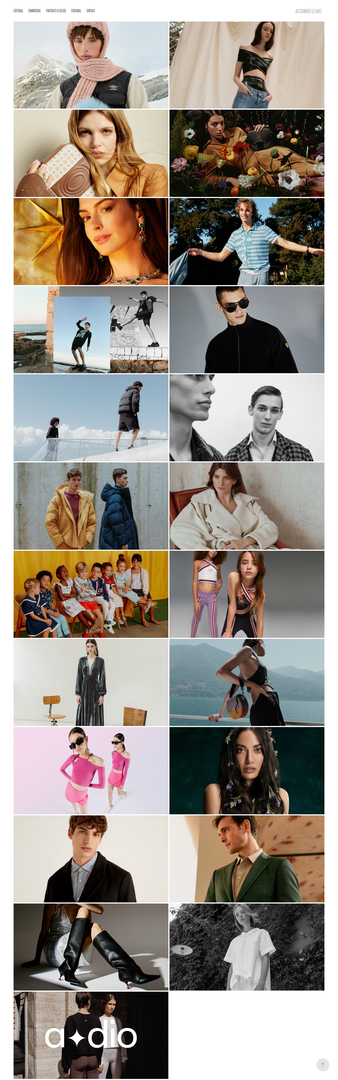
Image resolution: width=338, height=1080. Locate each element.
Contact (90, 10)
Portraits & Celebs (56, 10)
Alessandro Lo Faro (308, 11)
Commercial (34, 10)
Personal (76, 10)
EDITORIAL (18, 10)
